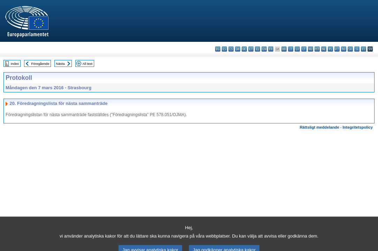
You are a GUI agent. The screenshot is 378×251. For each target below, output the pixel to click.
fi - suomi (363, 49)
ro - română (343, 49)
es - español (224, 49)
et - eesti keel (251, 49)
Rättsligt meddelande (319, 127)
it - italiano (290, 49)
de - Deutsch (244, 49)
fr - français (270, 49)
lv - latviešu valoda (297, 49)
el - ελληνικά (257, 49)
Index (15, 64)
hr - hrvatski (284, 49)
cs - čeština (231, 49)
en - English (264, 49)
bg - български (217, 49)
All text (87, 64)
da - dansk (237, 49)
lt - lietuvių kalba (304, 49)
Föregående (40, 64)
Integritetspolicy (358, 127)
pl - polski (330, 49)
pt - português (337, 49)
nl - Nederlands (323, 49)
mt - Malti (317, 49)
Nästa (60, 64)
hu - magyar (310, 49)
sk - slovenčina (350, 49)
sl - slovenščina (357, 49)
